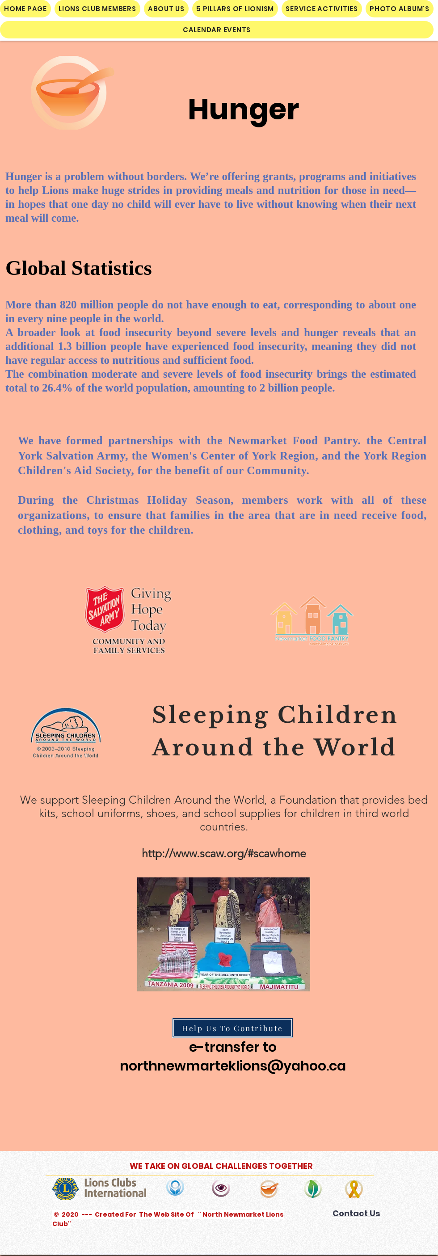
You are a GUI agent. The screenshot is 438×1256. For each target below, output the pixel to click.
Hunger (243, 109)
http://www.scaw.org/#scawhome (224, 853)
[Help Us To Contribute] (232, 1028)
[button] (97, 8)
